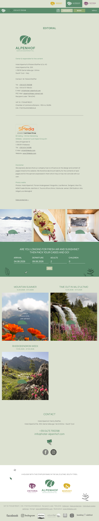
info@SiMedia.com (28, 150)
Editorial (65, 506)
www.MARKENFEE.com (44, 509)
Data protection (76, 506)
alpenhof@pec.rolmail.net (33, 93)
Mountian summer (25, 286)
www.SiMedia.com (29, 153)
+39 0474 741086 (25, 147)
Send (49, 268)
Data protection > (22, 200)
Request (66, 11)
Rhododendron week (25, 346)
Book (78, 11)
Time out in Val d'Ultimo (73, 286)
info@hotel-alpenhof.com (31, 91)
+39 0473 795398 (25, 85)
